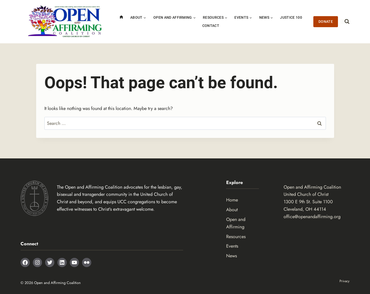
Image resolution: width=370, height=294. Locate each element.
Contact (210, 26)
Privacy (343, 280)
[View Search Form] (345, 21)
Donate (325, 21)
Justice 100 (291, 17)
